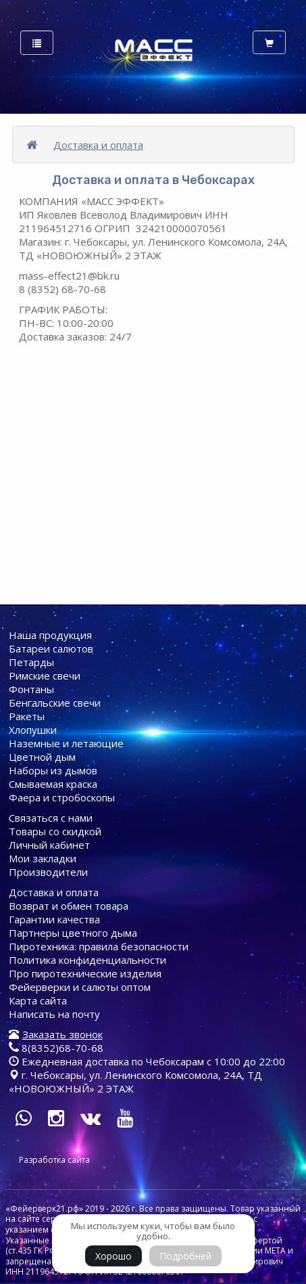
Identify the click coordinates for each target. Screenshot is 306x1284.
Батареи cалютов (51, 648)
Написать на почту (54, 1014)
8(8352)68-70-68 (56, 1048)
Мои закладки (42, 858)
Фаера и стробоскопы (62, 797)
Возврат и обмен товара (68, 905)
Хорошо (113, 1255)
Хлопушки (33, 729)
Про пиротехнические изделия (85, 973)
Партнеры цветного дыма (73, 932)
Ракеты (27, 716)
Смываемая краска (53, 784)
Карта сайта (38, 1000)
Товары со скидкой (55, 831)
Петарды (31, 662)
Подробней (185, 1255)
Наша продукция (50, 635)
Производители (48, 872)
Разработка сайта (54, 1160)
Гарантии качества (54, 919)
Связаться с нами (51, 817)
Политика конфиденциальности (87, 960)
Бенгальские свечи (55, 702)
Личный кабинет (49, 844)
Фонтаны (31, 689)
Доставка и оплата (98, 145)
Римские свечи (44, 675)
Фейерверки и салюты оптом (80, 987)
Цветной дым (42, 756)
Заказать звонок (62, 1034)
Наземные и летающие (66, 743)
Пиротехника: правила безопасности (98, 946)
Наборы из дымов (53, 770)
